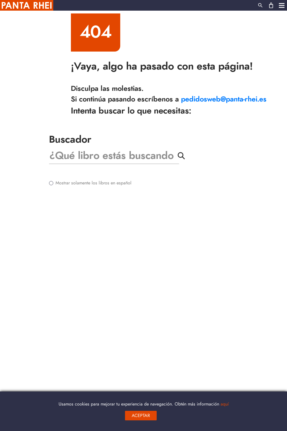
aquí (225, 404)
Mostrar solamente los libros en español (93, 183)
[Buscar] (112, 156)
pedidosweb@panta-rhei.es (224, 99)
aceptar (141, 415)
